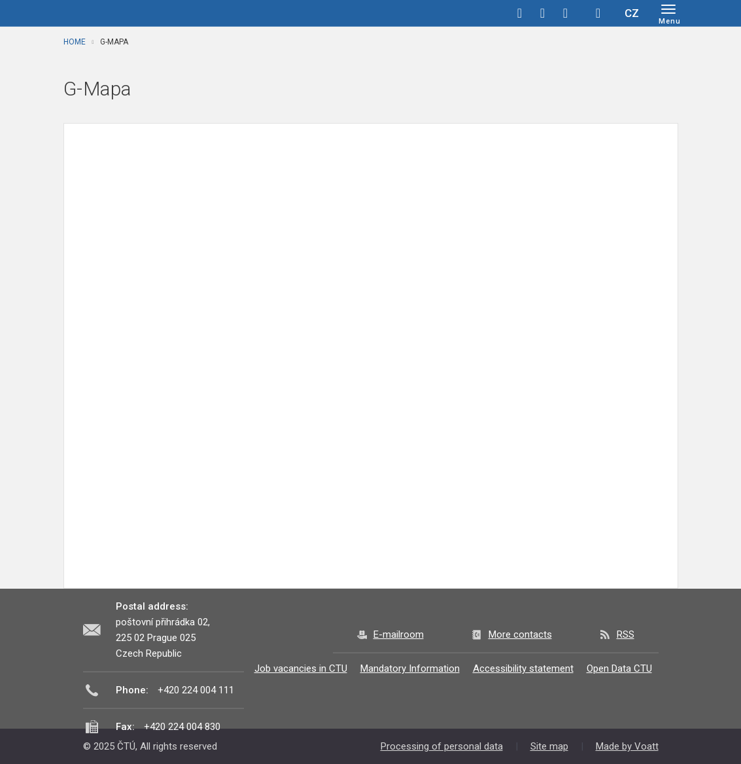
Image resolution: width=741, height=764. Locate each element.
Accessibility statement (523, 668)
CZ (632, 13)
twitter (542, 13)
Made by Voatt (627, 746)
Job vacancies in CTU (300, 668)
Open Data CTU (619, 668)
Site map (549, 746)
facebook (519, 13)
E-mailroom (398, 634)
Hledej (598, 13)
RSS (625, 634)
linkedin (565, 13)
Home (74, 41)
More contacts (520, 634)
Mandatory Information (410, 668)
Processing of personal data (442, 746)
